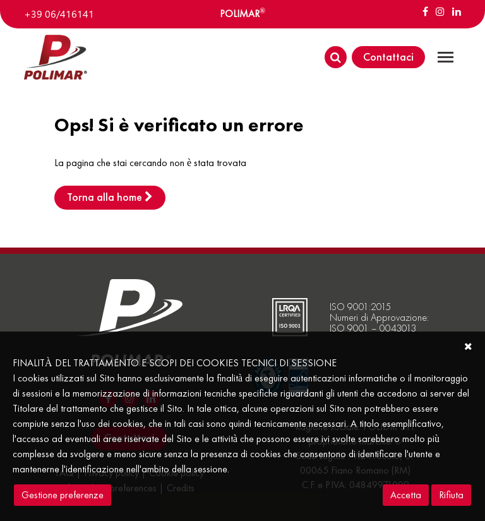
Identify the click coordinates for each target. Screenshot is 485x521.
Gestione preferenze (62, 494)
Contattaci (388, 56)
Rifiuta (451, 494)
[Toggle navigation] (445, 57)
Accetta (405, 494)
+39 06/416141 (59, 13)
